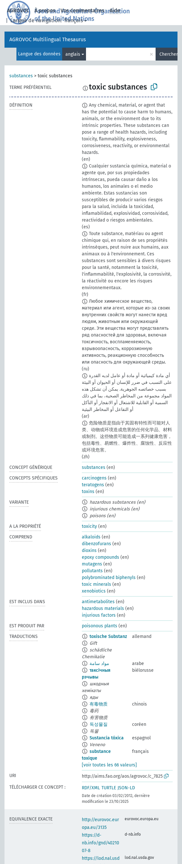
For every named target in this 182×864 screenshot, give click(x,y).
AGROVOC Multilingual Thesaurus (47, 39)
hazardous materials (103, 608)
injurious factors (99, 615)
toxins (88, 491)
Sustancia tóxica (107, 738)
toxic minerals (96, 584)
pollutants (92, 571)
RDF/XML (91, 788)
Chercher (168, 54)
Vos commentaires (82, 10)
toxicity (89, 526)
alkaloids (91, 537)
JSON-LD (126, 788)
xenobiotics (94, 591)
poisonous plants (99, 626)
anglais (72, 54)
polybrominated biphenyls (109, 577)
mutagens (92, 564)
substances (21, 76)
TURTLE (108, 788)
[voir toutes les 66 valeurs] (109, 765)
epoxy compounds (100, 557)
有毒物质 (99, 704)
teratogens (93, 485)
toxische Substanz (108, 636)
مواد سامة (99, 663)
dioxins (89, 550)
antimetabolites (98, 601)
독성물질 (99, 724)
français (73, 20)
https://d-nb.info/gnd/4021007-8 (100, 842)
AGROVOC (18, 10)
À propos (44, 10)
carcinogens (94, 478)
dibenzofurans (96, 543)
